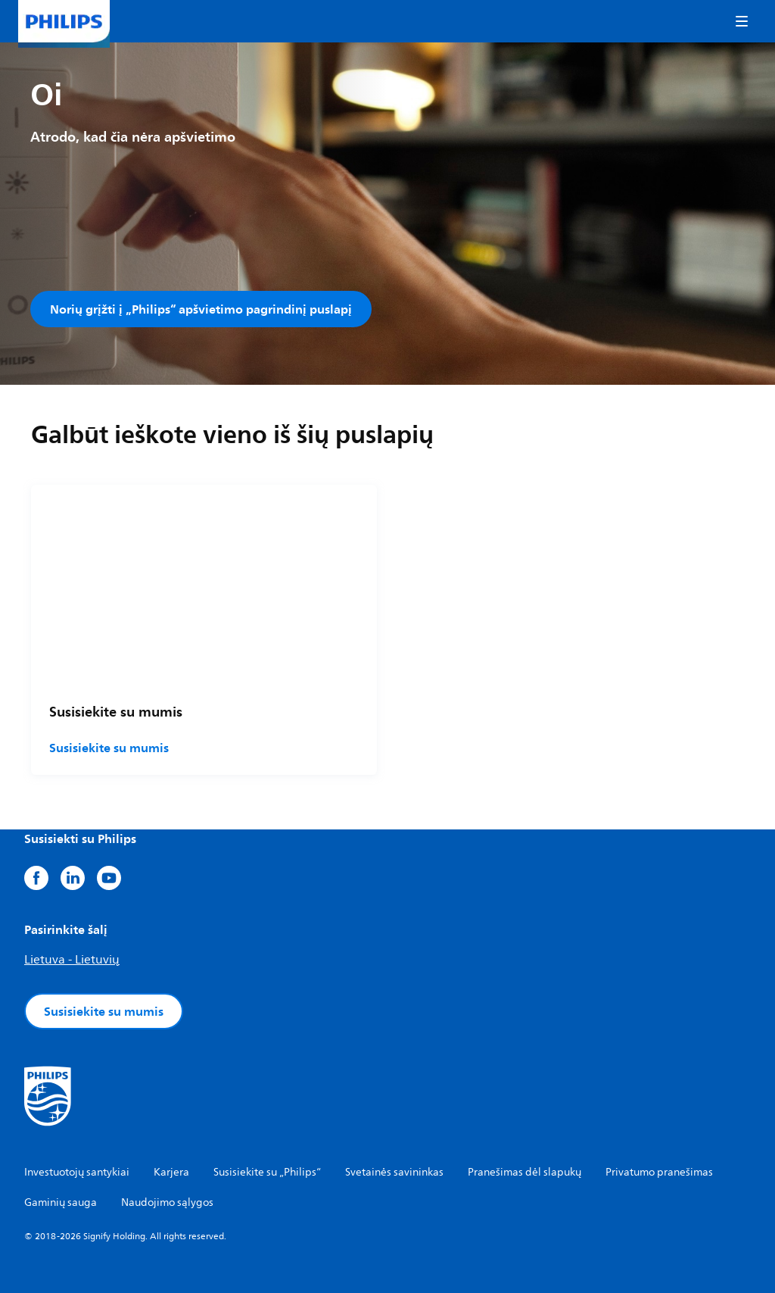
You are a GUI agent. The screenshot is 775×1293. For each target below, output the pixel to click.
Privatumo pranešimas (659, 1172)
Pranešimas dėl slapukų (524, 1172)
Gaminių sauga (60, 1202)
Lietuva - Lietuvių (72, 960)
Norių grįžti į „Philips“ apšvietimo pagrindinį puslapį (201, 309)
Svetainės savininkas (394, 1172)
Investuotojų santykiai (76, 1172)
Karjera (171, 1172)
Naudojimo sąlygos (167, 1202)
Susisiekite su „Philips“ (267, 1172)
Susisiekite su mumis (109, 748)
